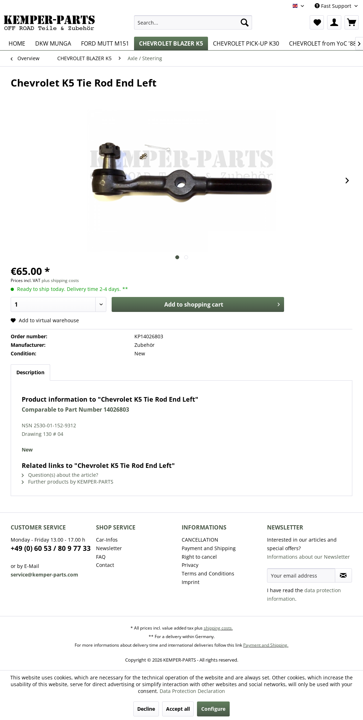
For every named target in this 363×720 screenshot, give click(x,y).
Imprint (190, 582)
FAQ (101, 556)
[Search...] (193, 22)
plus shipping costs (60, 280)
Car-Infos (107, 539)
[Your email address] (301, 575)
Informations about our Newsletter (308, 556)
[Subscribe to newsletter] (343, 575)
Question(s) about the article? (60, 474)
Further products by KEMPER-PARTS (67, 481)
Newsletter (109, 548)
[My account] (334, 22)
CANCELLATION (200, 539)
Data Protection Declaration (192, 691)
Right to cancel (199, 556)
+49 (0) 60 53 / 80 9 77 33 (51, 548)
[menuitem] (193, 22)
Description (30, 372)
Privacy (190, 565)
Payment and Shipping (209, 548)
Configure (213, 708)
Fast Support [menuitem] (334, 5)
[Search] (244, 22)
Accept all (178, 708)
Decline (146, 708)
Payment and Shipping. (265, 645)
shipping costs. (218, 628)
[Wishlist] (317, 22)
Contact (105, 565)
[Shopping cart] (352, 22)
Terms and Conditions (208, 573)
